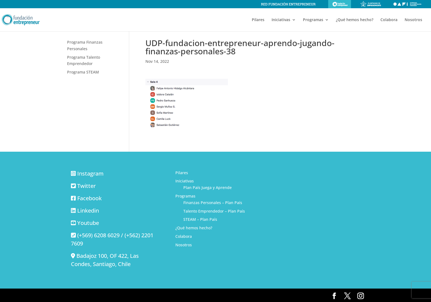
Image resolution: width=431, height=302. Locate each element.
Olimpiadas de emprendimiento (371, 4)
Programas (313, 20)
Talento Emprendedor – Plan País (214, 211)
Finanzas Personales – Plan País (212, 202)
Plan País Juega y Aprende (207, 187)
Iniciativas (281, 20)
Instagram (90, 173)
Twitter (86, 186)
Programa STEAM (83, 72)
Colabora (388, 20)
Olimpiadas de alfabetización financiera (407, 4)
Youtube (88, 223)
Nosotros (413, 20)
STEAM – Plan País (200, 219)
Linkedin (88, 210)
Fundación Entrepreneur (339, 4)
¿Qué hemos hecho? (354, 20)
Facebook (89, 198)
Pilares (258, 20)
